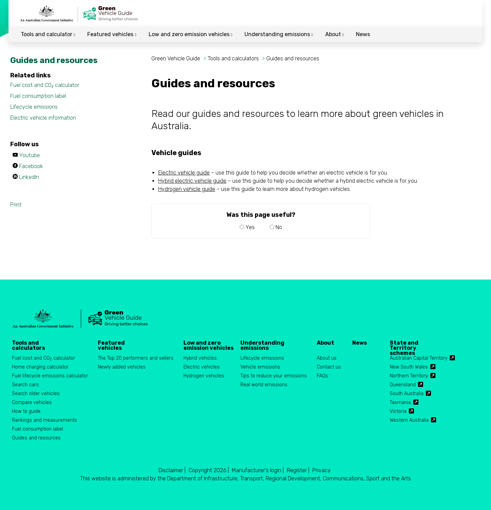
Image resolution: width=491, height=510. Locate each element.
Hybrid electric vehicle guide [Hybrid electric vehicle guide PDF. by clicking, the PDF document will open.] (192, 181)
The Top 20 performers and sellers (136, 358)
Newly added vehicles (122, 367)
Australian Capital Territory (418, 358)
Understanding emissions (278, 34)
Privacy (321, 470)
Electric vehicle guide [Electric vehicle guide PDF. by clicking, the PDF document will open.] (184, 172)
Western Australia (409, 420)
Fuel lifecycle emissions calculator (50, 376)
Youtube (29, 155)
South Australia (406, 393)
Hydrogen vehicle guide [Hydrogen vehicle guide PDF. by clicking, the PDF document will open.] (186, 189)
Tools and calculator (48, 34)
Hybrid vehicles (200, 358)
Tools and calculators (233, 58)
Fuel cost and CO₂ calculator (44, 85)
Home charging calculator (40, 367)
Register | (298, 470)
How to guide (26, 411)
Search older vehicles (36, 393)
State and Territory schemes (404, 345)
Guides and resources (292, 58)
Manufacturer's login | (258, 470)
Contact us (329, 367)
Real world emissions (263, 385)
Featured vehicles (111, 34)
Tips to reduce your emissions (273, 376)
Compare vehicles (32, 402)
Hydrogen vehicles (203, 376)
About (334, 34)
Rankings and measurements (44, 420)
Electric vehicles (201, 367)
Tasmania (400, 402)
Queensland (403, 385)
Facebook (31, 166)
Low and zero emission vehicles (190, 34)
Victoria (398, 411)
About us (327, 358)
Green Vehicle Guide (176, 58)
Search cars (25, 385)
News (363, 34)
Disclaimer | (172, 470)
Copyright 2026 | (209, 470)
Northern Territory (409, 376)
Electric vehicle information (43, 118)
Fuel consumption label (38, 96)
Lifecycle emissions (34, 107)
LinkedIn (29, 177)
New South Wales (409, 367)
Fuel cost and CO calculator (43, 358)
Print (15, 204)
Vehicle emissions (260, 367)
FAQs (322, 376)
